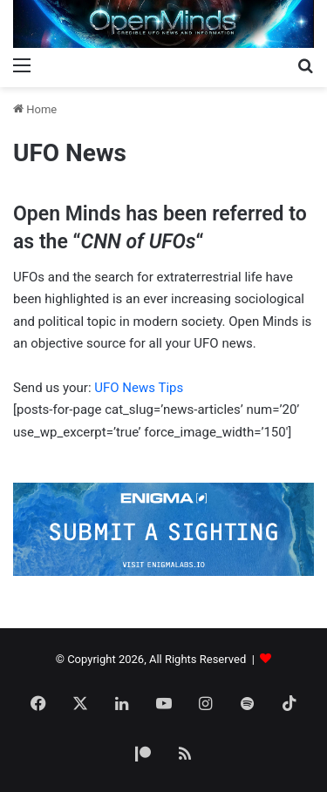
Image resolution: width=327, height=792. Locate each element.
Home (35, 109)
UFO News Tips (138, 388)
